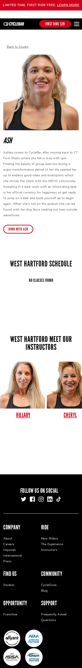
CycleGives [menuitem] (49, 579)
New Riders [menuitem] (49, 532)
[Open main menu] (76, 23)
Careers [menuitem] (8, 538)
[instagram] (41, 492)
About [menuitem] (7, 532)
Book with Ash (18, 223)
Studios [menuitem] (9, 579)
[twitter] (23, 492)
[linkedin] (49, 492)
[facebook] (32, 492)
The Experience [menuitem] (52, 538)
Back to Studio (17, 41)
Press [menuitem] (7, 555)
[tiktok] (58, 492)
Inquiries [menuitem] (9, 543)
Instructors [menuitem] (49, 543)
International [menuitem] (12, 549)
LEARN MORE (68, 5)
